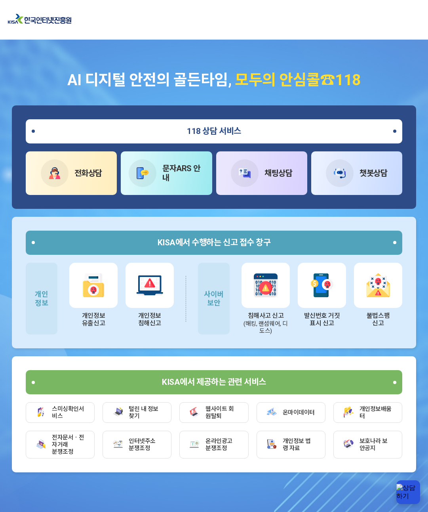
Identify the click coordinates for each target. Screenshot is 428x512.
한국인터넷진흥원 (39, 19)
